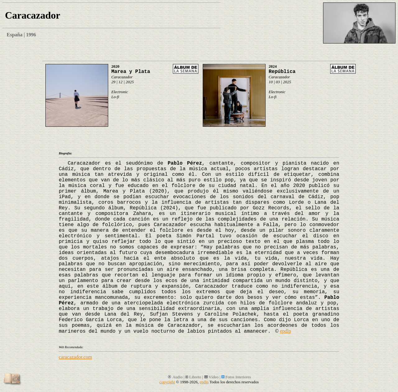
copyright (167, 382)
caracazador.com (75, 357)
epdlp (285, 331)
